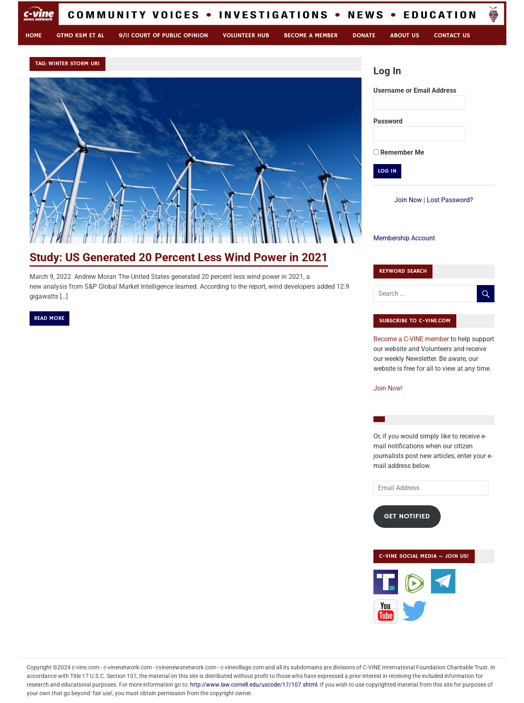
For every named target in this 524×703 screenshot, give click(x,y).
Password (388, 121)
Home (33, 35)
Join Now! (388, 388)
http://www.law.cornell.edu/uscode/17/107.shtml (253, 684)
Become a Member (311, 35)
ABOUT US (404, 35)
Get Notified (407, 516)
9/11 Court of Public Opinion (163, 35)
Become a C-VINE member (411, 339)
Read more (49, 318)
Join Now (408, 200)
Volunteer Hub (246, 35)
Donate (363, 35)
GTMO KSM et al (80, 35)
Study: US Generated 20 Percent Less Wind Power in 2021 (179, 257)
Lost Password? (450, 200)
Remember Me (398, 152)
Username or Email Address (414, 90)
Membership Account (404, 238)
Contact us (452, 35)
